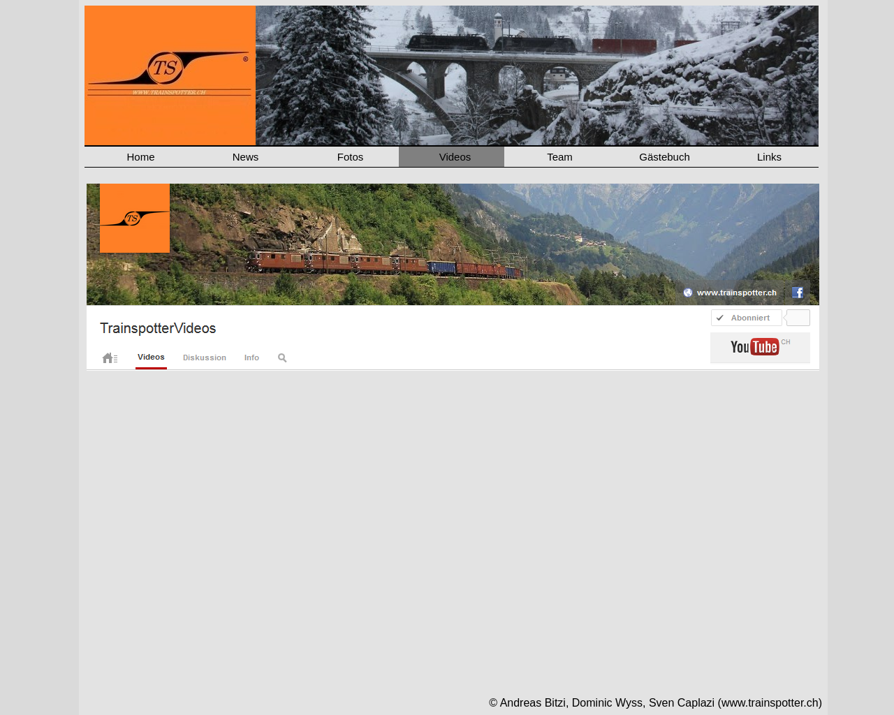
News (246, 157)
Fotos (350, 157)
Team (560, 157)
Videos (455, 157)
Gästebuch (664, 157)
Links (769, 157)
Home (140, 157)
